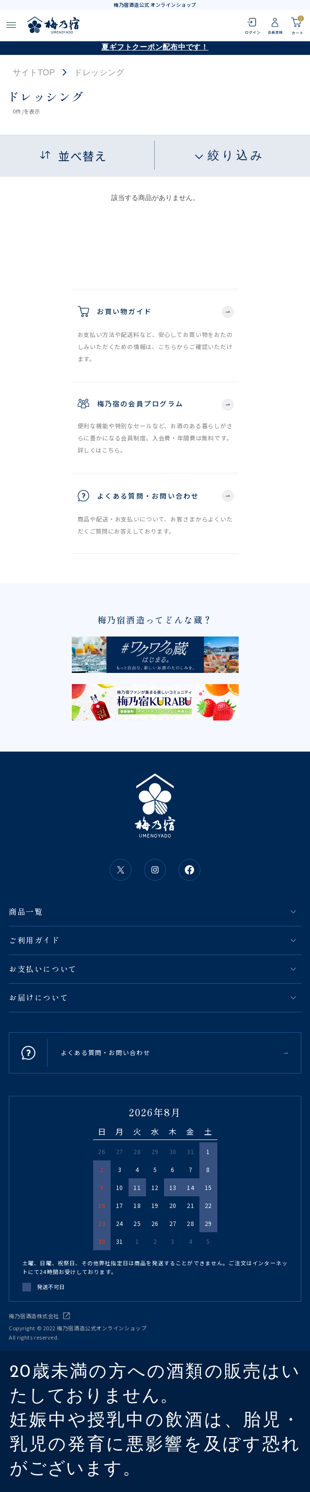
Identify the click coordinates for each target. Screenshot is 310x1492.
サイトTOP (34, 72)
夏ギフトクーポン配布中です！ (155, 47)
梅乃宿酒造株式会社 (34, 1316)
